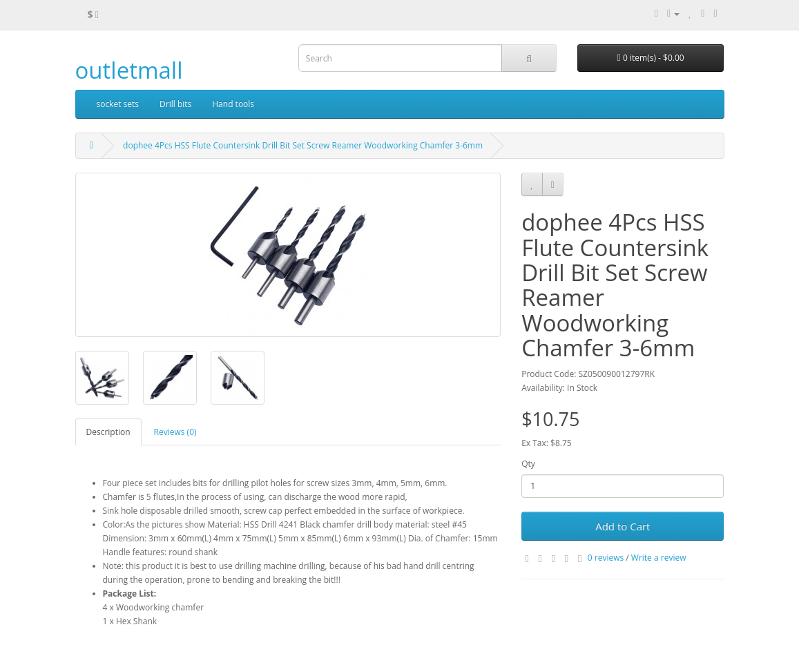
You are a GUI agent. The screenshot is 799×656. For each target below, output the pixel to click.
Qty (528, 464)
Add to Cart (622, 526)
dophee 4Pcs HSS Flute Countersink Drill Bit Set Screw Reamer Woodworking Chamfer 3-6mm (303, 145)
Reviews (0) (175, 432)
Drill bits (175, 104)
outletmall (129, 70)
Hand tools (233, 104)
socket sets (118, 104)
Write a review (658, 557)
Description (108, 432)
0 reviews (606, 557)
